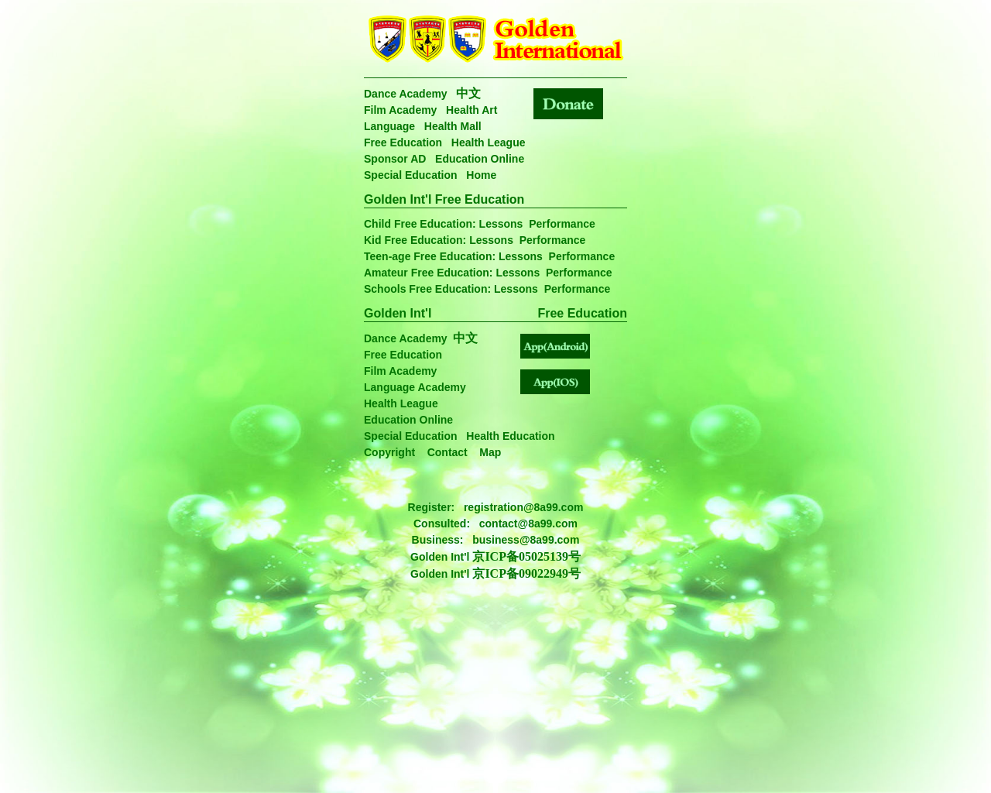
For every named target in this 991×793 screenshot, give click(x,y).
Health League (488, 142)
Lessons (501, 224)
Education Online (479, 159)
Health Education (510, 436)
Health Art (471, 110)
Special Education (411, 175)
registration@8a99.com (524, 507)
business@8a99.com (525, 540)
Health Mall (453, 126)
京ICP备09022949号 (526, 573)
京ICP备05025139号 (526, 556)
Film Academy (400, 110)
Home (481, 175)
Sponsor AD (395, 159)
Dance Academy (405, 94)
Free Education (403, 142)
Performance (562, 224)
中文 (468, 93)
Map (490, 452)
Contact (447, 452)
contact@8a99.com (528, 523)
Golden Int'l (397, 313)
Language (389, 126)
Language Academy (415, 387)
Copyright (389, 452)
